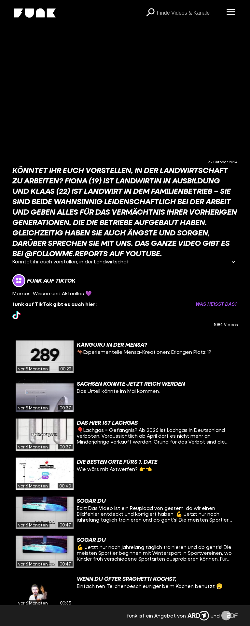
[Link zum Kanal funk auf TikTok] (44, 280)
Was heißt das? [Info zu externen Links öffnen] (216, 304)
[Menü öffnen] (231, 12)
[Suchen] (150, 13)
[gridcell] (125, 356)
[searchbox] (189, 13)
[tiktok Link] (16, 315)
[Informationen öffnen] (233, 263)
